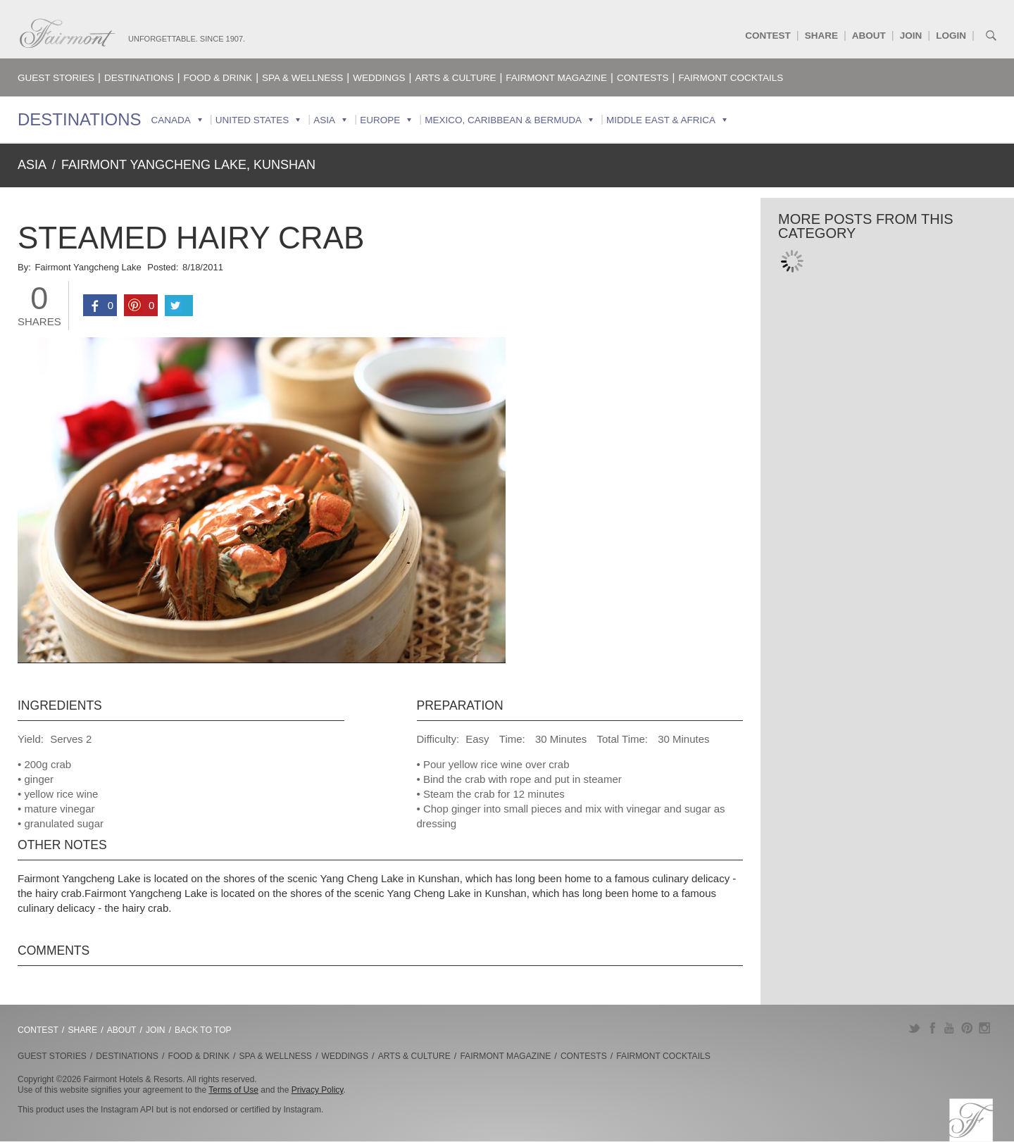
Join (911, 35)
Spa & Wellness (302, 78)
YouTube (950, 1028)
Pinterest (967, 1028)
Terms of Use (233, 1090)
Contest (768, 35)
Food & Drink (218, 78)
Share (821, 35)
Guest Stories (56, 78)
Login (951, 35)
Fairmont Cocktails (730, 78)
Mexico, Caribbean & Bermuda (503, 120)
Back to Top (203, 1030)
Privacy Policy (318, 1090)
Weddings (379, 78)
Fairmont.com (68, 33)
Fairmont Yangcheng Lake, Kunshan (188, 165)
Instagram (985, 1028)
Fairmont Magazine (556, 78)
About (869, 35)
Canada (171, 120)
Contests (643, 78)
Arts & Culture (455, 78)
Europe (380, 120)
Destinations (139, 78)
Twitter (914, 1028)
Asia (324, 120)
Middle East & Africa (660, 120)
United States (252, 120)
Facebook (932, 1028)
